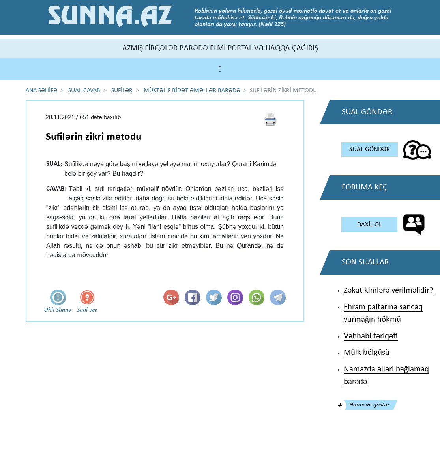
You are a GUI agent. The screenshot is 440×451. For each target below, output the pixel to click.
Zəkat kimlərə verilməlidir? (388, 290)
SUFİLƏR (122, 90)
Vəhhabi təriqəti (371, 336)
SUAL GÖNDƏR (369, 149)
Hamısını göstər (369, 405)
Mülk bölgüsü (366, 353)
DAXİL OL (369, 224)
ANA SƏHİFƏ (41, 90)
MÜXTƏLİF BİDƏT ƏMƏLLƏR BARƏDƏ (192, 90)
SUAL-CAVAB (84, 90)
